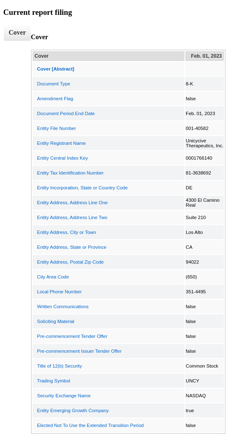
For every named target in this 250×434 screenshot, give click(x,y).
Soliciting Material (55, 321)
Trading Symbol (53, 380)
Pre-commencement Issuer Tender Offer (79, 351)
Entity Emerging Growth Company (73, 410)
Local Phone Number (59, 291)
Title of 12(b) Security (59, 365)
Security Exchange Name (64, 395)
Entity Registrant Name (61, 143)
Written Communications (63, 306)
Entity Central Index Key (62, 158)
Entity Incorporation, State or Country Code (82, 187)
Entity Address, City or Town (66, 232)
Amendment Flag (55, 98)
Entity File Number (56, 128)
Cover (17, 32)
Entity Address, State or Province (71, 247)
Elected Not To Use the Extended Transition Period (90, 425)
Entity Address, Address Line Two (72, 217)
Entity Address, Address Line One (72, 202)
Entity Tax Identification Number (70, 172)
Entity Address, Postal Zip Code (70, 261)
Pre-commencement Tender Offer (72, 336)
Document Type (53, 83)
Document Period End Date (66, 113)
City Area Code (53, 276)
